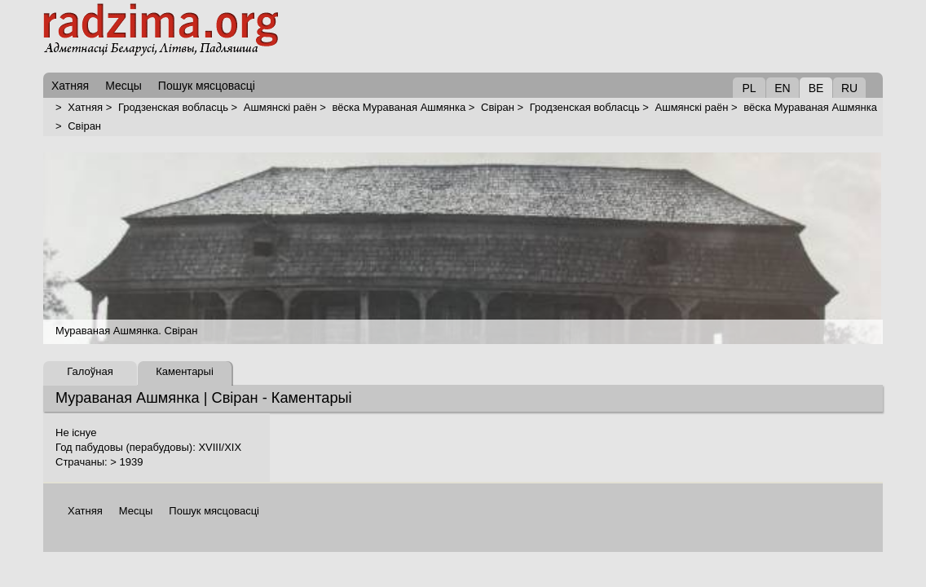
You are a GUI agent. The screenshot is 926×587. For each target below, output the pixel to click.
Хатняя (85, 107)
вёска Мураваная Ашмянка (398, 107)
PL (749, 88)
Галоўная (89, 371)
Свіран (497, 107)
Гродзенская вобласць (173, 107)
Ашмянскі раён (280, 107)
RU (849, 88)
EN (782, 88)
